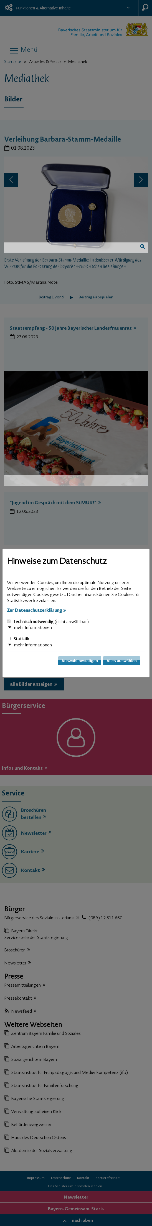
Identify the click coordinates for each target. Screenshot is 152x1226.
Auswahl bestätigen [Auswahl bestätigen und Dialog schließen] (80, 661)
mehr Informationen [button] (33, 628)
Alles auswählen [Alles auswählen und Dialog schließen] (122, 661)
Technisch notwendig (48, 622)
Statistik (18, 639)
